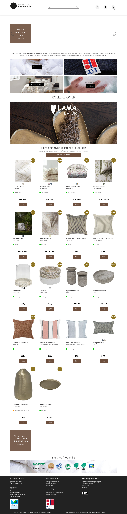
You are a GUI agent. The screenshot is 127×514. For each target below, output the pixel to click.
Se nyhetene (20, 38)
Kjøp (23, 204)
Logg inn (105, 7)
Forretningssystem (70, 512)
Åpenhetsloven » (15, 492)
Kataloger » (13, 487)
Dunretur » (85, 487)
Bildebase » (13, 489)
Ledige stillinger (50, 489)
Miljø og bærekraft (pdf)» (17, 494)
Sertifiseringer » (86, 485)
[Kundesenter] (97, 7)
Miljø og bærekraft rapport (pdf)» (91, 482)
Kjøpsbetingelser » (15, 491)
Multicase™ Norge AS (100, 512)
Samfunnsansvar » (15, 496)
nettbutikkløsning (83, 512)
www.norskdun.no (51, 494)
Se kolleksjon (20, 444)
